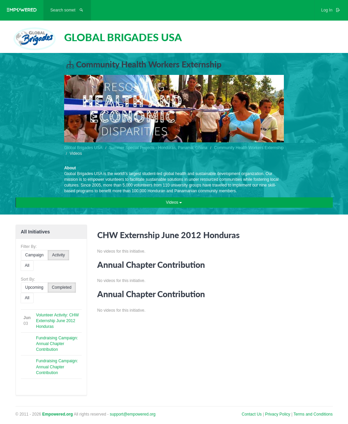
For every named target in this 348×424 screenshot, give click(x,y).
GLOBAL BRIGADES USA (123, 37)
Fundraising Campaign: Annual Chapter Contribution (57, 344)
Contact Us (252, 414)
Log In (331, 10)
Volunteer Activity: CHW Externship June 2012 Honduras (57, 321)
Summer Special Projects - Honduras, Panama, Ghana (158, 147)
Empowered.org (57, 414)
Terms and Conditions (312, 414)
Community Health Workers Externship (249, 147)
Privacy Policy (278, 414)
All (27, 265)
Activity (58, 255)
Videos (174, 202)
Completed (62, 287)
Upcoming (34, 287)
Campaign (34, 255)
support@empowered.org (133, 414)
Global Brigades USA (83, 147)
